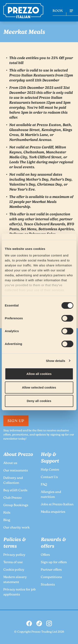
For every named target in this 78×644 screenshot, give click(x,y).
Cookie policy (13, 570)
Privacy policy (14, 555)
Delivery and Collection (13, 480)
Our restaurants (15, 470)
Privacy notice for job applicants (19, 592)
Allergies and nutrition (51, 495)
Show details (55, 361)
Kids (6, 512)
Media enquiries (53, 512)
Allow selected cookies (39, 387)
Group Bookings (15, 505)
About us (10, 463)
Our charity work (16, 527)
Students (48, 584)
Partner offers (51, 570)
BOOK (58, 11)
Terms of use (13, 562)
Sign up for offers (54, 562)
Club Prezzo (12, 498)
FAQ (44, 484)
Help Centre (50, 469)
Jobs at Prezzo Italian (57, 504)
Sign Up (15, 421)
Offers (45, 555)
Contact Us (49, 477)
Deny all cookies (39, 401)
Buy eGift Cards (15, 490)
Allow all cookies (39, 374)
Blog (6, 520)
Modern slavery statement (15, 580)
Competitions (51, 577)
